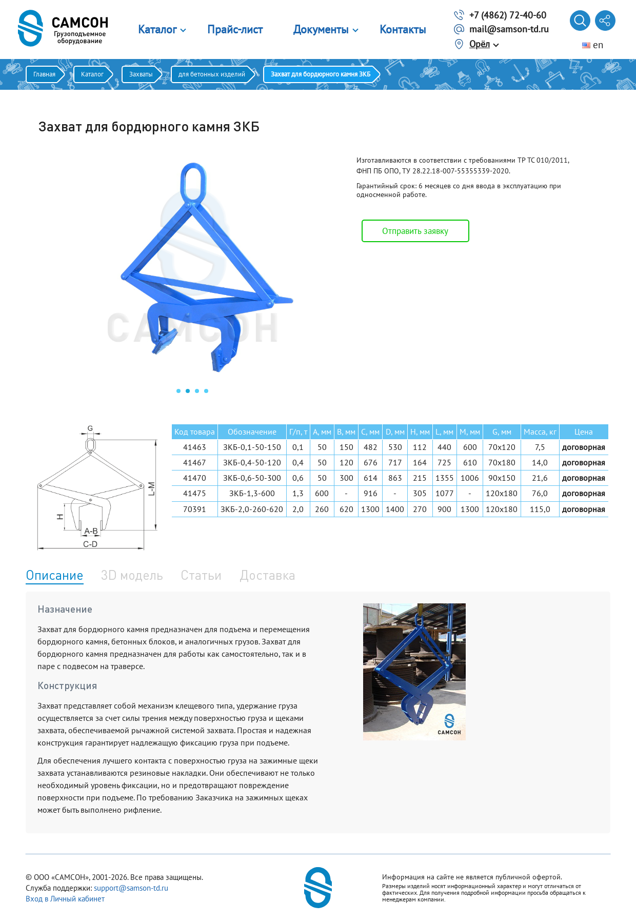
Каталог (157, 29)
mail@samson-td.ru (509, 29)
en (592, 44)
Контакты (403, 29)
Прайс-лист (235, 29)
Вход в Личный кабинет (65, 899)
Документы (321, 29)
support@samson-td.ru (131, 888)
